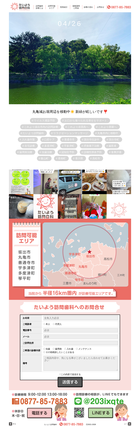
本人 (47, 324)
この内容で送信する (70, 374)
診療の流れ (88, 7)
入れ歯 (70, 349)
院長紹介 (64, 7)
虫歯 (47, 349)
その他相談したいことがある (59, 352)
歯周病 (58, 349)
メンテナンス (85, 349)
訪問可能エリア (51, 7)
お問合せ (100, 7)
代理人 (58, 324)
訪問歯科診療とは (39, 7)
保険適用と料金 (76, 7)
